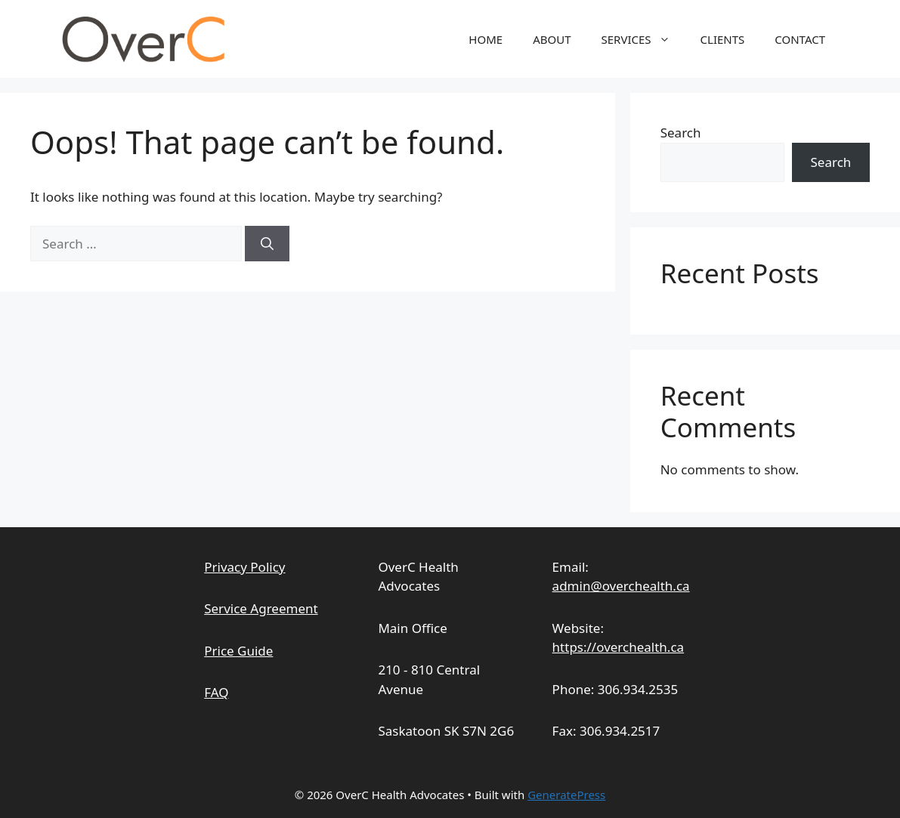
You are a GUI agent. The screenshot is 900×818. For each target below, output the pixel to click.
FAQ (216, 692)
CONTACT (800, 39)
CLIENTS (723, 39)
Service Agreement (260, 608)
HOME (486, 39)
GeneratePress (566, 794)
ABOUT (552, 39)
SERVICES (643, 39)
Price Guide (238, 650)
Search (680, 132)
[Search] (267, 244)
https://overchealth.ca (618, 647)
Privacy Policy (244, 567)
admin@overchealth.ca (621, 585)
